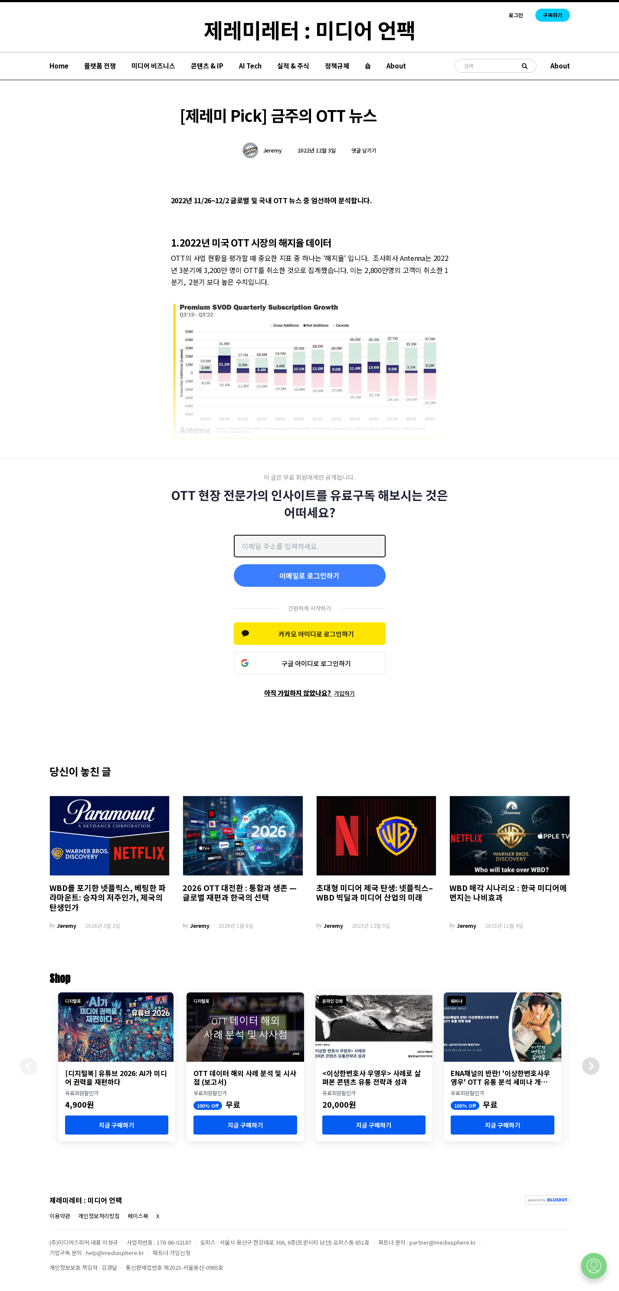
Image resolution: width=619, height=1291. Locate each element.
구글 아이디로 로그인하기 (316, 663)
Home (59, 65)
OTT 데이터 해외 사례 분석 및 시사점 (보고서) (244, 1077)
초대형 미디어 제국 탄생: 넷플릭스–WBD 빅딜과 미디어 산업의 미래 (374, 892)
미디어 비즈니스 (153, 65)
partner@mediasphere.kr (442, 1242)
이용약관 (59, 1216)
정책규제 (337, 65)
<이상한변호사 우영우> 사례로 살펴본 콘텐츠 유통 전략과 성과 (371, 1077)
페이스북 (138, 1216)
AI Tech (250, 65)
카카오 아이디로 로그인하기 (316, 633)
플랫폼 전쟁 (100, 65)
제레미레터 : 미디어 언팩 (310, 29)
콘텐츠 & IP (207, 65)
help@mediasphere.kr (115, 1253)
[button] (590, 1066)
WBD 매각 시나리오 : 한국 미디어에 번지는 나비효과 (508, 892)
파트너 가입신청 (171, 1253)
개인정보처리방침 (99, 1216)
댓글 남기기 (364, 150)
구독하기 (552, 15)
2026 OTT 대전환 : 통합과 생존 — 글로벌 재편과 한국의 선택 (240, 892)
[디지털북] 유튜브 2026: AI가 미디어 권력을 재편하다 (116, 1077)
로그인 (516, 15)
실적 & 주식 (293, 65)
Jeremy (272, 150)
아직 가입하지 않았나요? (309, 692)
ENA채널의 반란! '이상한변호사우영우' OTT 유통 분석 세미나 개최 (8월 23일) (500, 1077)
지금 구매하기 (116, 1125)
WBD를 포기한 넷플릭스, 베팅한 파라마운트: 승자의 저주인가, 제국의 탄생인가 (107, 897)
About (396, 65)
